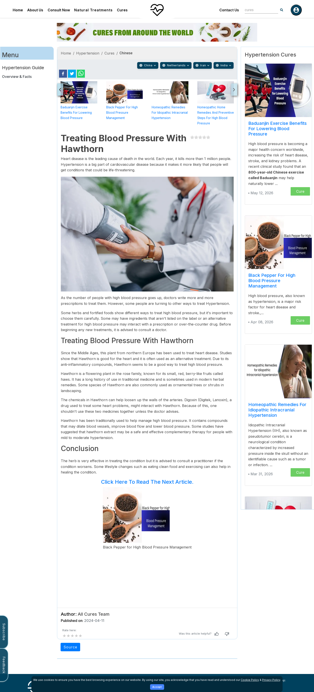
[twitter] (72, 74)
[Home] (157, 10)
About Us (35, 10)
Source (70, 647)
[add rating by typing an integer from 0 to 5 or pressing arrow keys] (72, 635)
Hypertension (88, 53)
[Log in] (296, 10)
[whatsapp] (81, 74)
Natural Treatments (93, 10)
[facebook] (63, 74)
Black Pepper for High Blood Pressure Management (122, 112)
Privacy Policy (271, 680)
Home (18, 10)
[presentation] (60, 89)
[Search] (281, 10)
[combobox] (258, 9)
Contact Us (229, 10)
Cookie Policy (250, 680)
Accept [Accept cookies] (157, 687)
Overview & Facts (17, 76)
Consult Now (59, 10)
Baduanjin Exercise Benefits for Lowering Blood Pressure (76, 112)
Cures (122, 10)
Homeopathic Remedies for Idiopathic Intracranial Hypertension (170, 112)
